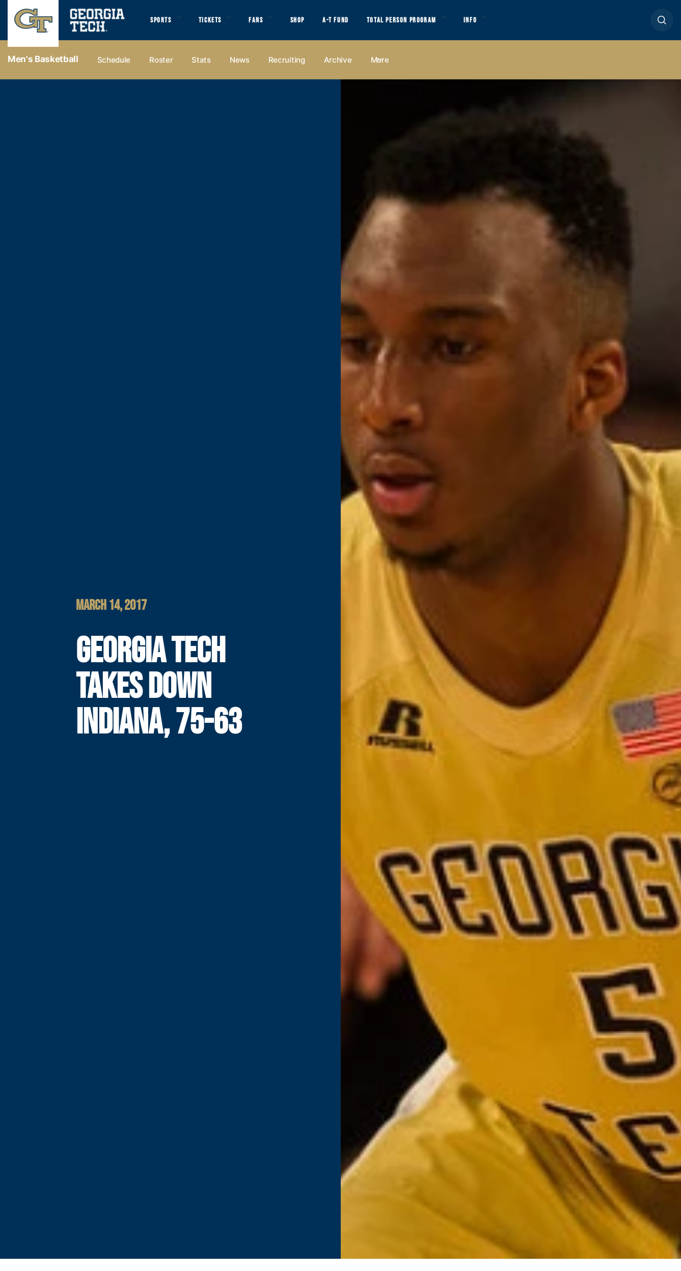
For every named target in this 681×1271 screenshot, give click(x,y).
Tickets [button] (218, 26)
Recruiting (286, 72)
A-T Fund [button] (358, 26)
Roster (161, 72)
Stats (201, 72)
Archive (338, 72)
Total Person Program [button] (431, 26)
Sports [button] (162, 26)
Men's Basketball (43, 72)
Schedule (114, 72)
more (380, 72)
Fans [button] (270, 26)
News (240, 72)
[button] (661, 26)
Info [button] (509, 26)
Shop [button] (316, 26)
